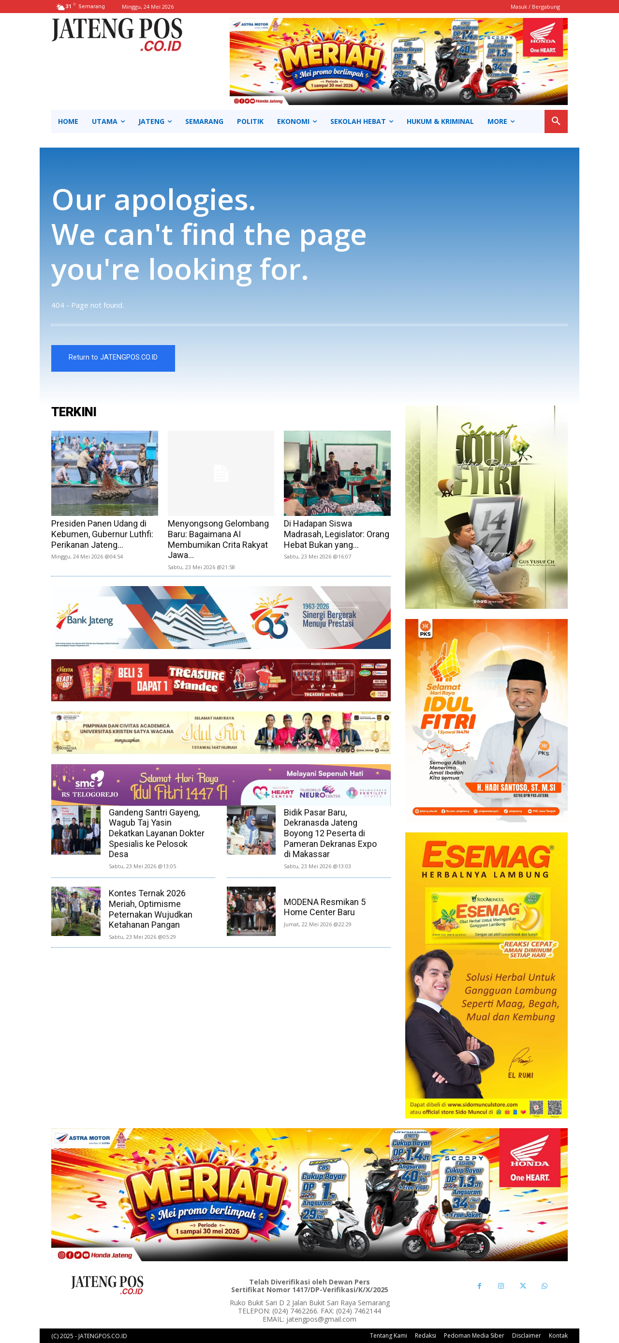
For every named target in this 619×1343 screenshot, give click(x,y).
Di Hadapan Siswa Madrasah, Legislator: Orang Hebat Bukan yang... (336, 533)
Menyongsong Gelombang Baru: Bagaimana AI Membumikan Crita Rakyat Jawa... (218, 539)
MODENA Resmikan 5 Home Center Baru (325, 907)
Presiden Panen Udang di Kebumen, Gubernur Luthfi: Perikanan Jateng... (102, 533)
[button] (556, 121)
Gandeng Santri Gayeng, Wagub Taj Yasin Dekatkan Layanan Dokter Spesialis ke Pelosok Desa (157, 833)
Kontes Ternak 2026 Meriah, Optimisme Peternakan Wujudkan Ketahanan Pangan (150, 909)
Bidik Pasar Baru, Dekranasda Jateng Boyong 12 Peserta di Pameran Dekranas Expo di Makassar (330, 833)
